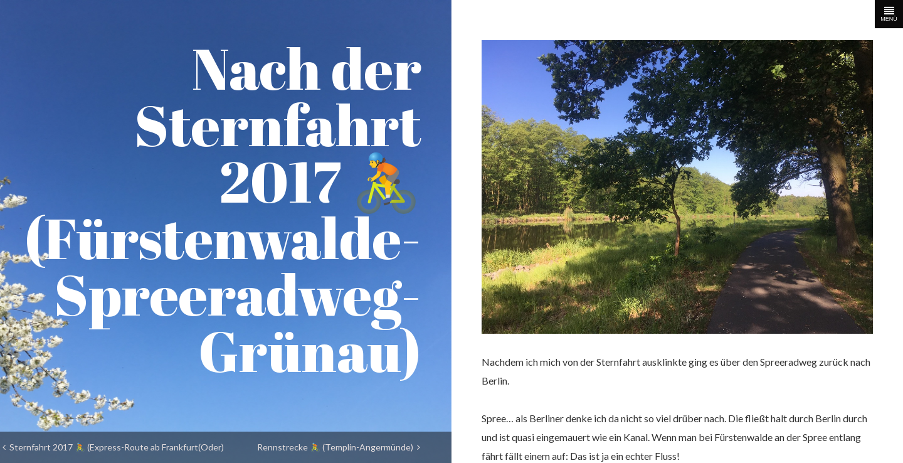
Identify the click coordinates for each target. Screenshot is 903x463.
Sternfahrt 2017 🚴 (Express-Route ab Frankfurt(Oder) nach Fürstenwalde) (113, 451)
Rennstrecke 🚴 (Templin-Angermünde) (338, 447)
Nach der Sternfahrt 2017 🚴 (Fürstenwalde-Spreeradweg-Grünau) (222, 209)
